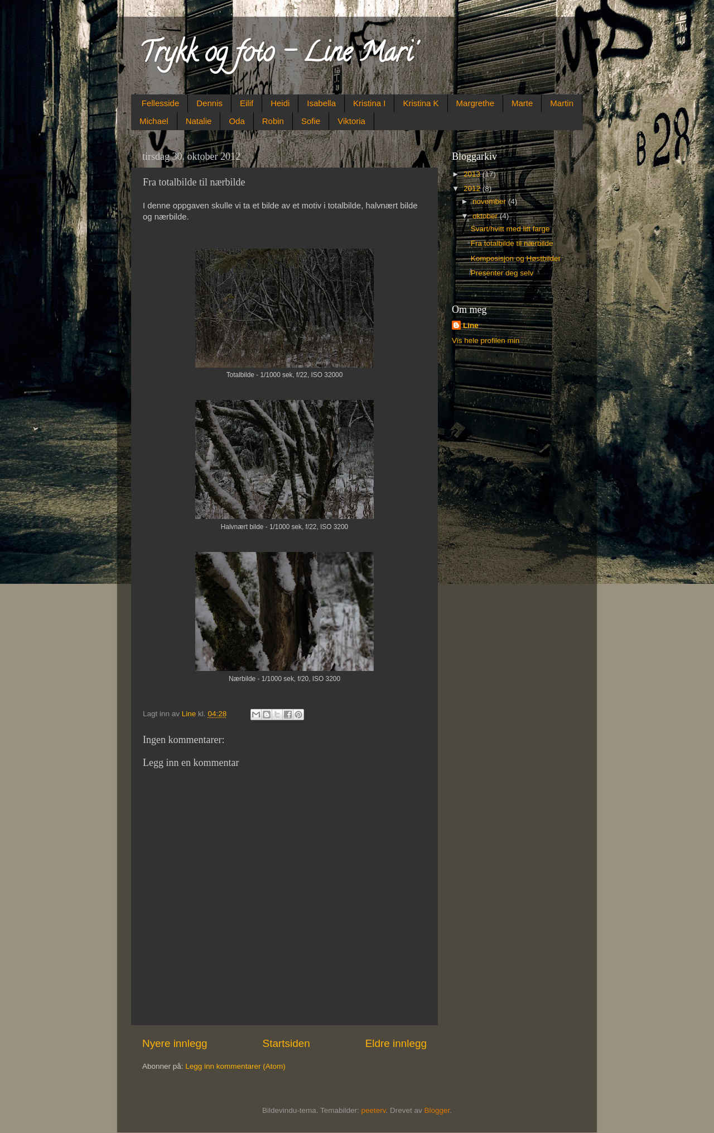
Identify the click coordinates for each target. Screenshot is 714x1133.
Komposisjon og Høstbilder (516, 258)
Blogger (437, 1110)
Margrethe (475, 103)
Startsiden (286, 1043)
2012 (473, 188)
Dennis (209, 103)
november (490, 201)
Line (471, 325)
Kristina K (420, 103)
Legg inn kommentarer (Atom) (235, 1066)
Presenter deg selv (502, 273)
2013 (473, 174)
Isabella (321, 103)
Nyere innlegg (175, 1043)
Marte (522, 103)
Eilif (246, 103)
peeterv (373, 1110)
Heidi (280, 103)
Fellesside (161, 103)
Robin (273, 121)
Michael (153, 121)
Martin (561, 103)
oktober (486, 216)
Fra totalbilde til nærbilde (512, 243)
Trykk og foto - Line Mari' (277, 55)
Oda (236, 121)
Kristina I (369, 103)
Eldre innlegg (396, 1043)
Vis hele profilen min (485, 340)
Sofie (310, 121)
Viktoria (351, 121)
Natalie (199, 121)
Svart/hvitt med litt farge (510, 229)
